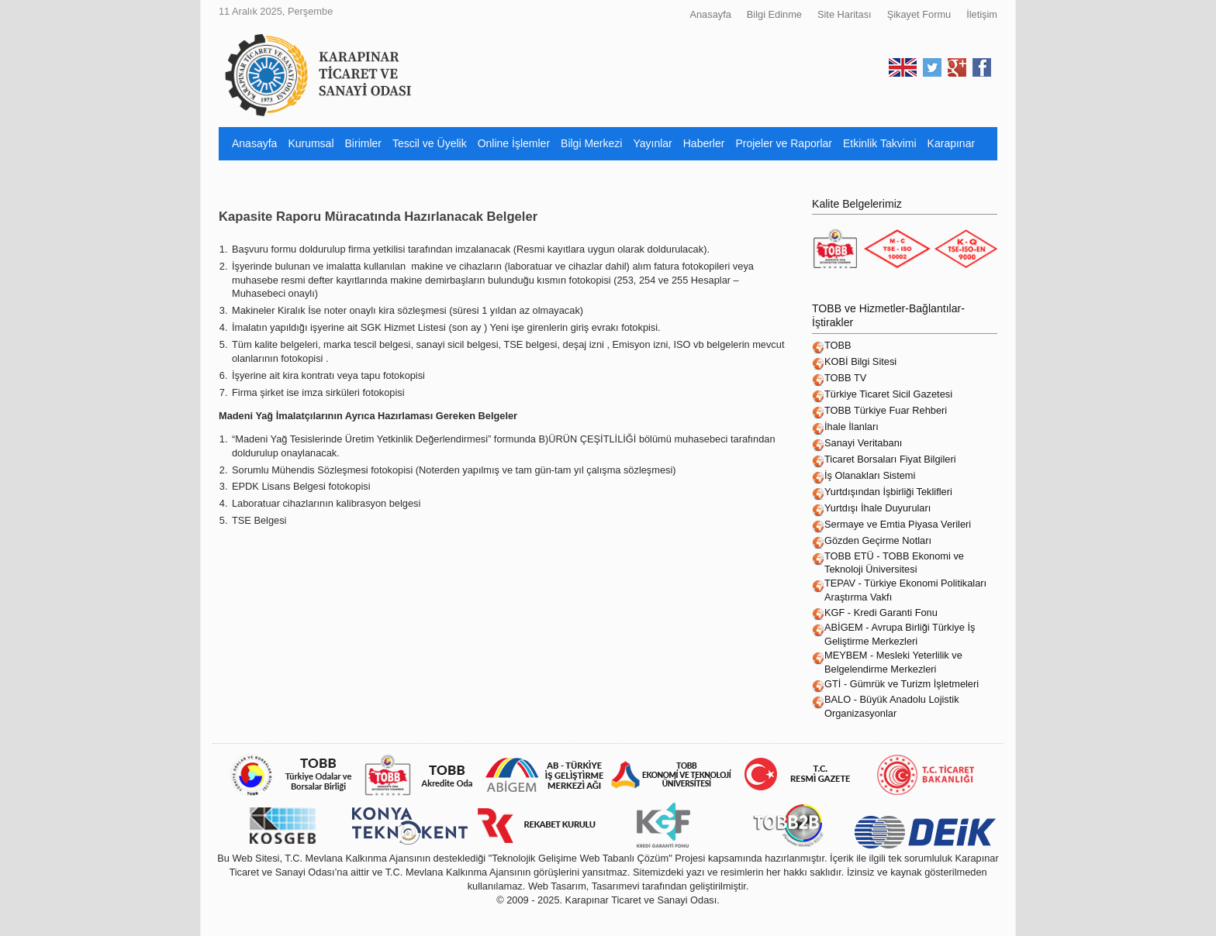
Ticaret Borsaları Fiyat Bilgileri (889, 459)
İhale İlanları (851, 426)
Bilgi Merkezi (591, 143)
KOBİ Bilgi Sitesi (860, 361)
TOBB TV (845, 378)
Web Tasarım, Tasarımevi (584, 886)
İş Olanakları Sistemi (869, 475)
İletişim (981, 14)
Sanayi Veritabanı (863, 443)
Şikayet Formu (919, 14)
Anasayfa (710, 14)
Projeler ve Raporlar (783, 143)
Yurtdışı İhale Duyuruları (877, 508)
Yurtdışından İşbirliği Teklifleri (888, 491)
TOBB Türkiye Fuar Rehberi (885, 410)
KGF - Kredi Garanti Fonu (881, 612)
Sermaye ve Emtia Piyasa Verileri (897, 524)
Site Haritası (844, 14)
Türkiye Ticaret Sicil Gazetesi (888, 394)
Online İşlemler (514, 143)
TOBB (838, 345)
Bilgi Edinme (774, 14)
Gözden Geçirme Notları (877, 540)
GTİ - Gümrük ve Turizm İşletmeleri (901, 684)
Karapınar (951, 143)
